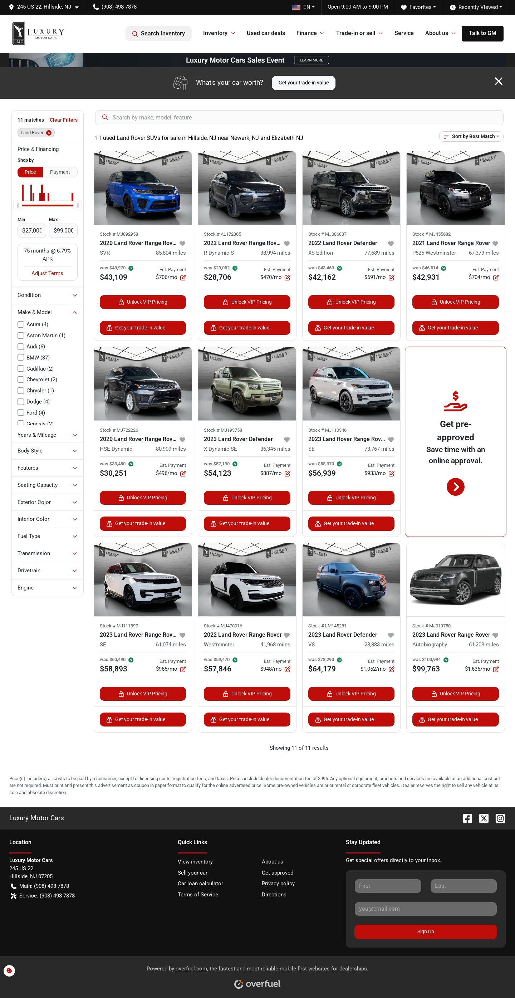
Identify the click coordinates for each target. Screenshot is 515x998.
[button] (46, 7)
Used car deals (266, 33)
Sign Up (425, 931)
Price (30, 172)
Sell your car (192, 873)
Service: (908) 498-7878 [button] (43, 896)
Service (404, 33)
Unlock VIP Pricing (142, 302)
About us (272, 861)
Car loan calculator (200, 883)
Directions (274, 894)
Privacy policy (278, 883)
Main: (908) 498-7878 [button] (40, 886)
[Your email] (425, 909)
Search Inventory (158, 33)
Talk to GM (482, 33)
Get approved (277, 873)
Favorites (416, 7)
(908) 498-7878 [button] (115, 7)
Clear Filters (64, 120)
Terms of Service (198, 894)
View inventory (195, 861)
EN (301, 7)
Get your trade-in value (304, 82)
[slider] (17, 205)
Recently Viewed (474, 7)
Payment (60, 172)
